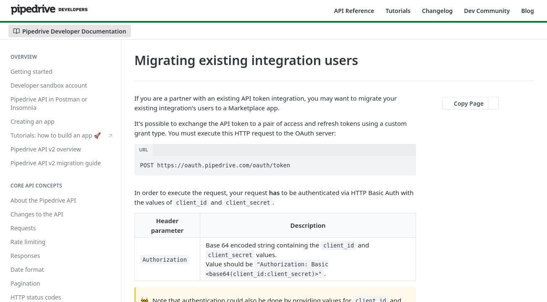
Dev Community (487, 11)
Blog (527, 11)
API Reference (354, 11)
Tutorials (398, 11)
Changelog (437, 11)
